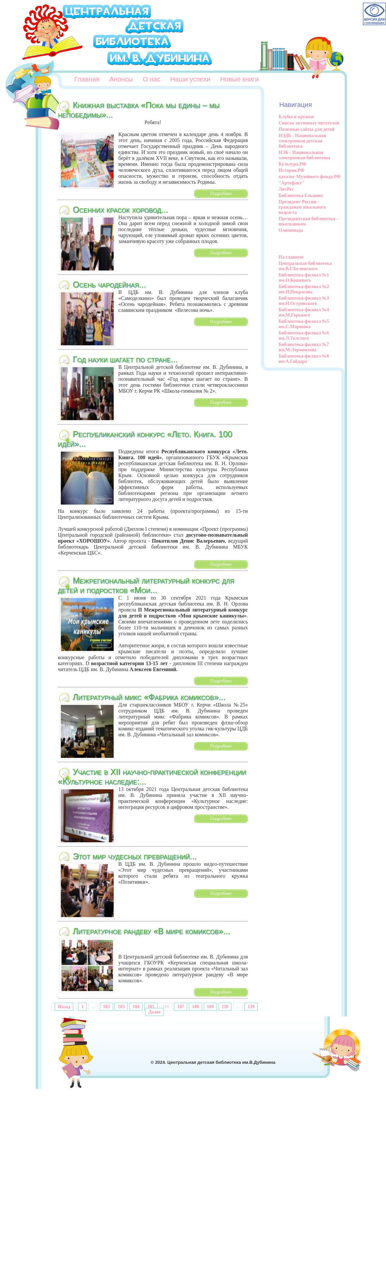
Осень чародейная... (109, 284)
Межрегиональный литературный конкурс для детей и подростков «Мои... (146, 585)
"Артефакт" (291, 182)
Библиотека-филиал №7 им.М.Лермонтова (304, 347)
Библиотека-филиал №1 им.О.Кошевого (304, 277)
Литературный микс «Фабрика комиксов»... (149, 697)
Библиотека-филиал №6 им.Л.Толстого (304, 335)
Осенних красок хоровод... (120, 209)
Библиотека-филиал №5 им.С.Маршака (304, 324)
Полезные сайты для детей (306, 129)
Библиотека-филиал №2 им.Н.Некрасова (304, 289)
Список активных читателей (309, 123)
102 (106, 1006)
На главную (291, 257)
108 (195, 1006)
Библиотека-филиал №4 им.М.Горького (304, 312)
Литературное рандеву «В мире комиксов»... (151, 931)
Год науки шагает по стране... (125, 359)
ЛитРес (286, 189)
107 (180, 1006)
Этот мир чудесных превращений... (135, 856)
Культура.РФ (292, 164)
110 (225, 1006)
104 (136, 1006)
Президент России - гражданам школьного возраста (302, 207)
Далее (154, 1011)
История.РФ (291, 170)
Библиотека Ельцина (301, 195)
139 (251, 1006)
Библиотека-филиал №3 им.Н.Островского (304, 301)
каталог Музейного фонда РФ (310, 176)
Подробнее (221, 193)
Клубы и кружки (296, 116)
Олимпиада (291, 230)
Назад (64, 1006)
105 (150, 1006)
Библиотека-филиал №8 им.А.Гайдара (304, 359)
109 (210, 1006)
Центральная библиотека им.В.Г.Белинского (305, 266)
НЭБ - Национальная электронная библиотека (304, 155)
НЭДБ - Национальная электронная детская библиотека (302, 141)
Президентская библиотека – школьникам (309, 221)
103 (121, 1006)
